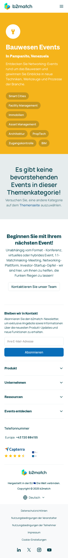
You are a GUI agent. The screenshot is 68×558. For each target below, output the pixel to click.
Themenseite (30, 205)
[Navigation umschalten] (61, 6)
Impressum (34, 532)
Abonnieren (34, 352)
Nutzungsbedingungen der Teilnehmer (34, 525)
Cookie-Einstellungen (34, 539)
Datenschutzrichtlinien (34, 510)
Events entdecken (34, 411)
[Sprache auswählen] (34, 497)
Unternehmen (34, 382)
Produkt (34, 368)
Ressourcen (34, 397)
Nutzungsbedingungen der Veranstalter (34, 518)
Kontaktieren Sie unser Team (34, 286)
